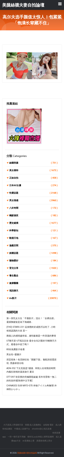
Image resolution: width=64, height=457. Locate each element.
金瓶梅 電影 (48, 425)
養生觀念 (33, 276)
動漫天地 (33, 238)
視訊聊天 (33, 291)
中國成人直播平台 (22, 429)
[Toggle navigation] (60, 4)
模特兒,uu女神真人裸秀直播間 (40, 437)
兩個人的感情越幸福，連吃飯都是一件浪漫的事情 (31, 335)
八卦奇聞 (33, 208)
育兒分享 (33, 268)
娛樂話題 (33, 253)
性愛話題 (33, 193)
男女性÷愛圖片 (13, 354)
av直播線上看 (28, 441)
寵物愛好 (33, 261)
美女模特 (33, 170)
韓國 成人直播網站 (33, 425)
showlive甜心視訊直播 (41, 429)
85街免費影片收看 (15, 349)
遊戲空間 (33, 246)
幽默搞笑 (33, 216)
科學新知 (33, 231)
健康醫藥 (33, 283)
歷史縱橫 (33, 223)
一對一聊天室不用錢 (16, 437)
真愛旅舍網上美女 (44, 441)
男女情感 (33, 200)
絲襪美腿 (33, 163)
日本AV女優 (33, 185)
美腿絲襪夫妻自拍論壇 (27, 453)
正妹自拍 (33, 178)
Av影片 (33, 298)
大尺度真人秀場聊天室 (13, 425)
